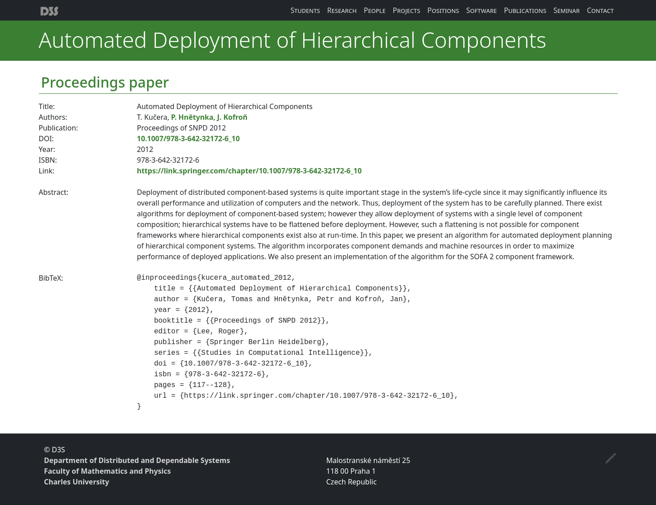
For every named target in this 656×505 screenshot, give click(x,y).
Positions (443, 10)
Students (305, 10)
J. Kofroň (232, 117)
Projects (407, 10)
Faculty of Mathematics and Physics (107, 471)
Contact (600, 10)
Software (481, 10)
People (375, 10)
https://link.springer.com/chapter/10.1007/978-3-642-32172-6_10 (249, 171)
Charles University (76, 482)
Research (342, 10)
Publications (525, 10)
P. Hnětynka (192, 117)
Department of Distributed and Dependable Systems (137, 460)
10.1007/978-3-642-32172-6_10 (188, 138)
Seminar (566, 10)
